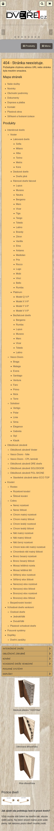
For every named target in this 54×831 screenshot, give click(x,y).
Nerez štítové (20, 510)
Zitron (19, 236)
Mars (18, 204)
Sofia (18, 144)
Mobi (18, 273)
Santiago (17, 375)
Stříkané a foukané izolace (21, 116)
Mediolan (20, 255)
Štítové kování (20, 496)
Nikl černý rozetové (23, 542)
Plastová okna (14, 112)
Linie (15, 417)
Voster (13, 134)
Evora (16, 371)
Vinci (18, 278)
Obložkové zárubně (17, 445)
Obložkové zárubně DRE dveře (26, 463)
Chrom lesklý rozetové (24, 524)
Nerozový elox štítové (24, 589)
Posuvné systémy (16, 630)
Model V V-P (22, 310)
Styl (15, 436)
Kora (18, 167)
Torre (15, 399)
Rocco (19, 264)
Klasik (16, 440)
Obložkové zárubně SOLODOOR (27, 468)
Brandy (19, 232)
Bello (18, 283)
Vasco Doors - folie (20, 454)
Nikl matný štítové (22, 538)
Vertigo (16, 408)
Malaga (17, 366)
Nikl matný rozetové (23, 533)
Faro (15, 385)
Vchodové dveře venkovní (20, 607)
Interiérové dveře (16, 130)
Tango (19, 218)
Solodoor (14, 403)
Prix (18, 260)
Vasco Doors (16, 357)
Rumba (19, 287)
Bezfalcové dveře (22, 315)
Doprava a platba (16, 102)
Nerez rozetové (21, 505)
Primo (16, 389)
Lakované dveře (21, 139)
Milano (19, 148)
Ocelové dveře (17, 612)
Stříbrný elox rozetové (24, 575)
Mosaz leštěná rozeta (24, 565)
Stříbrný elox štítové (23, 579)
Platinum (17, 292)
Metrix (19, 162)
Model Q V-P (22, 297)
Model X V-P (22, 301)
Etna (18, 246)
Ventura (17, 380)
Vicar (18, 209)
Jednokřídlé (19, 616)
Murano (20, 190)
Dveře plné (21, 176)
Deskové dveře (21, 171)
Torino (19, 158)
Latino (19, 227)
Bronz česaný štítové (24, 561)
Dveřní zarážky (18, 640)
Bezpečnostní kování (21, 602)
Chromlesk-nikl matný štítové (28, 551)
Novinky (11, 88)
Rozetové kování (21, 491)
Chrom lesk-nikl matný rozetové (29, 547)
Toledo (19, 222)
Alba (18, 153)
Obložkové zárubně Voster (23, 450)
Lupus (19, 185)
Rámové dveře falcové (24, 181)
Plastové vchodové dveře (23, 626)
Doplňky (11, 635)
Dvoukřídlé (18, 621)
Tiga (18, 213)
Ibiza (15, 394)
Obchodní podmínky (17, 93)
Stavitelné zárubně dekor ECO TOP (31, 477)
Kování (11, 482)
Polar (15, 412)
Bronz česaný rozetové (25, 556)
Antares (20, 250)
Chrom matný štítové (23, 519)
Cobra (13, 500)
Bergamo (20, 199)
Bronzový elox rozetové (25, 593)
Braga (16, 361)
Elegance (18, 426)
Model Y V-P (22, 306)
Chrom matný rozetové (24, 514)
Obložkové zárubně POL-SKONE (27, 473)
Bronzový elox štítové (24, 598)
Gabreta (17, 431)
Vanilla (19, 241)
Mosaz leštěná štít (22, 570)
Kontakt (11, 107)
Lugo (18, 269)
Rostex (13, 487)
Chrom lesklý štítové (23, 528)
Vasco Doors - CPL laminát (24, 459)
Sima (15, 422)
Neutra (19, 195)
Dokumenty (13, 98)
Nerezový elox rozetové (25, 584)
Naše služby (13, 84)
